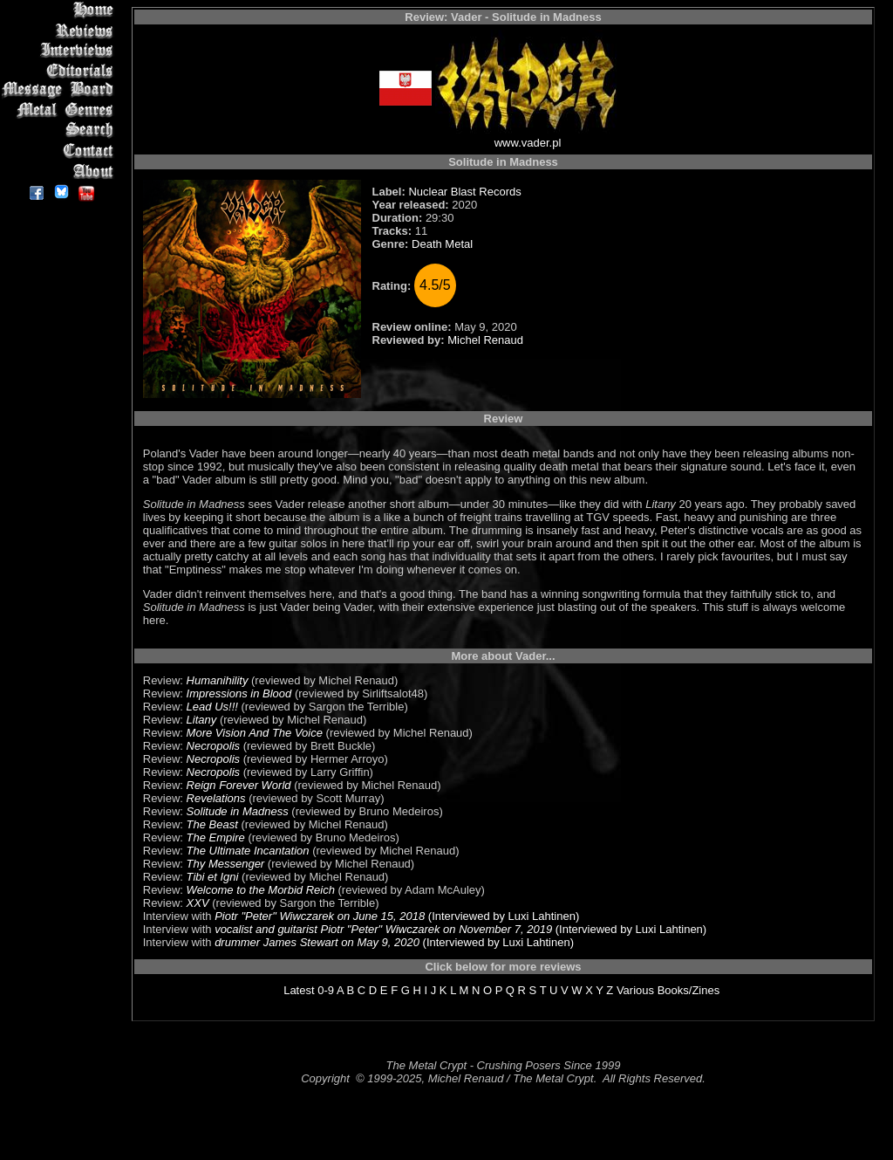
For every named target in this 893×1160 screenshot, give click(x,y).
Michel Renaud (485, 340)
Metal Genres (60, 110)
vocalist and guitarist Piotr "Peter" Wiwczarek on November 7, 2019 (383, 929)
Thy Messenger (226, 863)
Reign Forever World (239, 785)
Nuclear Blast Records (464, 191)
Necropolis (213, 745)
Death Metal (442, 244)
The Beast (212, 824)
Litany (202, 719)
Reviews (60, 30)
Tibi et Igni (213, 876)
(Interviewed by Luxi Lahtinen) (502, 916)
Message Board (60, 90)
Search (60, 130)
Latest (298, 990)
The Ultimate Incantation (248, 850)
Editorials (60, 70)
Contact (60, 151)
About (60, 171)
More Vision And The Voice (255, 732)
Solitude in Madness (238, 811)
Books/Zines (689, 990)
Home (60, 10)
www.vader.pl (528, 142)
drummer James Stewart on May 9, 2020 (317, 942)
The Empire (216, 837)
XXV (198, 902)
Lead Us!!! (212, 706)
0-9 (325, 990)
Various (635, 990)
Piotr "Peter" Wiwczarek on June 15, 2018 (320, 916)
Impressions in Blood (239, 693)
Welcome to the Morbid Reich (261, 889)
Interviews (60, 50)
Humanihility (218, 680)
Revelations (216, 798)
